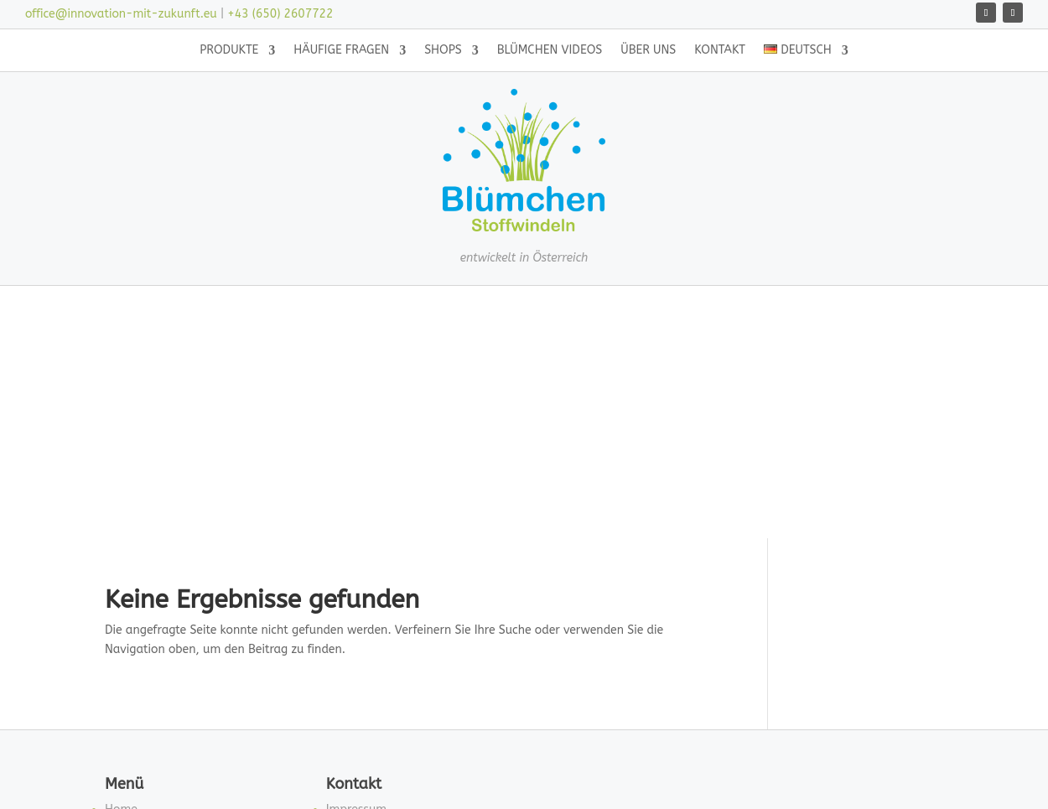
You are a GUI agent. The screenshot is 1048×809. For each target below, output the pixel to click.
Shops (443, 50)
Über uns (648, 50)
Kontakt (719, 50)
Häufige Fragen (341, 50)
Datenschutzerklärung (387, 614)
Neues (121, 694)
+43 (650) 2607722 (280, 14)
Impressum (356, 574)
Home (121, 574)
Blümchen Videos (550, 50)
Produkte (229, 50)
